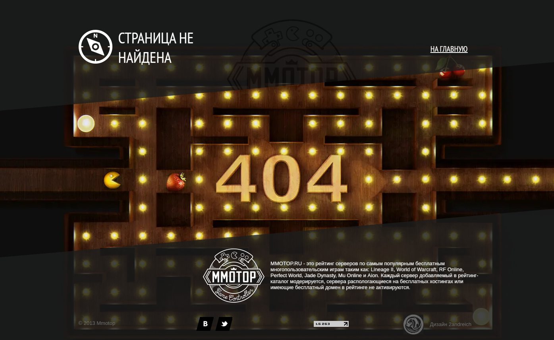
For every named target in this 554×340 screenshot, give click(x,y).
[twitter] (223, 324)
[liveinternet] (331, 325)
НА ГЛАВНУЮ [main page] (449, 49)
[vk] (205, 324)
